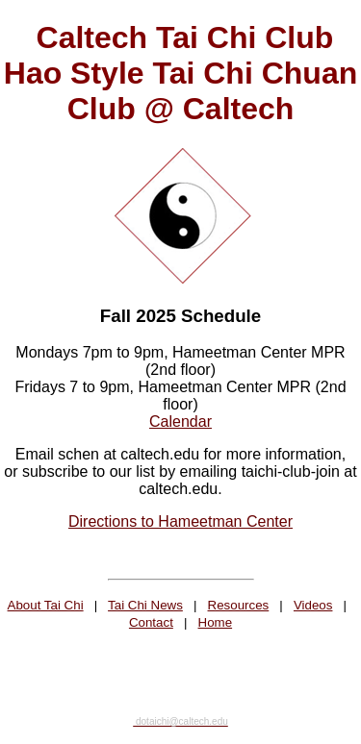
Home (215, 622)
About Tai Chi (46, 605)
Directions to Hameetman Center (180, 521)
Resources (239, 605)
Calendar (180, 421)
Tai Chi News (145, 605)
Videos (313, 605)
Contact (151, 622)
